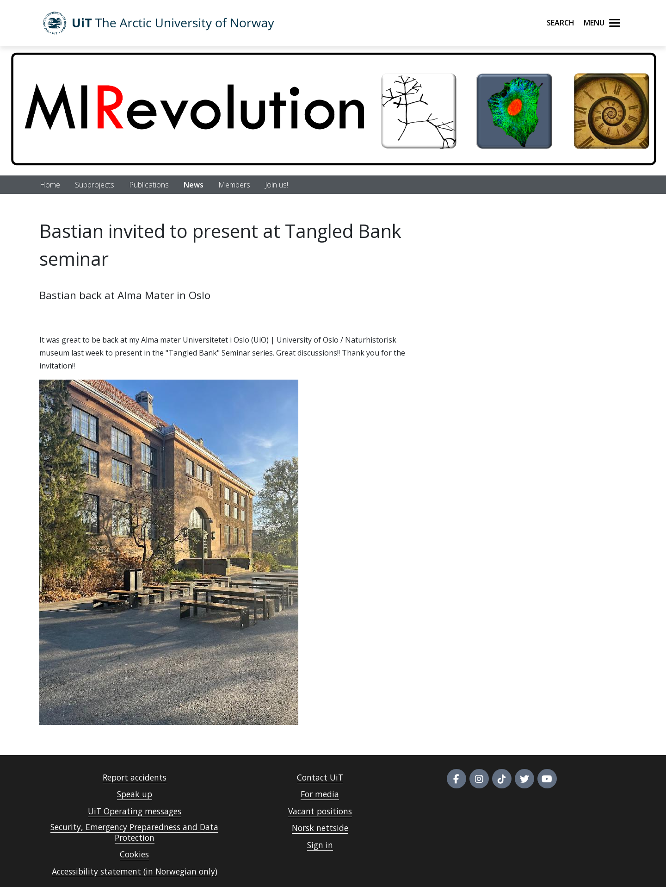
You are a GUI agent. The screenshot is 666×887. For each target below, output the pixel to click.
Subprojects (94, 185)
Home (50, 185)
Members (234, 185)
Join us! (276, 185)
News (194, 185)
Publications (149, 185)
